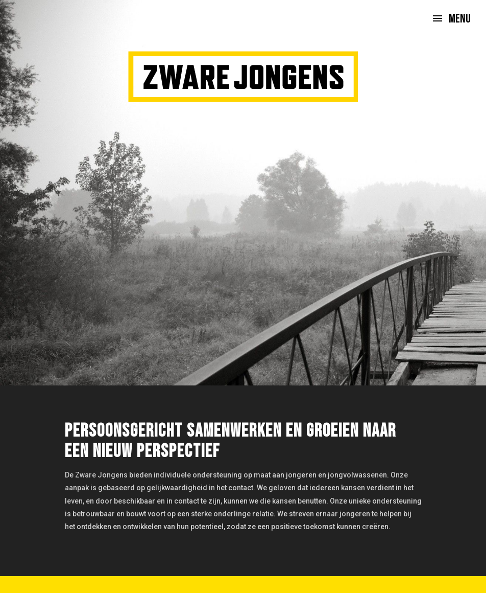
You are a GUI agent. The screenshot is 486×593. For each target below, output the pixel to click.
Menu (460, 18)
